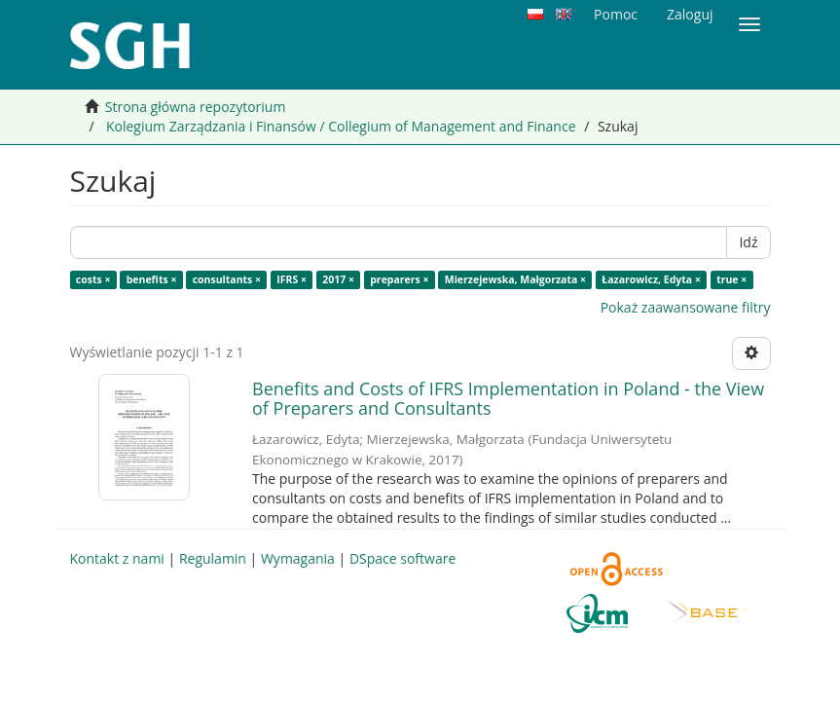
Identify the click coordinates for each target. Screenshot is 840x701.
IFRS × (291, 279)
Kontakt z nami (117, 558)
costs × (93, 279)
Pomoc (616, 14)
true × (731, 279)
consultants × (227, 279)
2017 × (338, 279)
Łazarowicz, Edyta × (651, 279)
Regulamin (212, 558)
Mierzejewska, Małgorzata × (515, 279)
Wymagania (298, 558)
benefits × (152, 279)
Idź (748, 242)
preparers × (399, 279)
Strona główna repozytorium (195, 106)
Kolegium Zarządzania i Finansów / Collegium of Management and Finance (341, 126)
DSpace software (402, 558)
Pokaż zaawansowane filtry (686, 307)
